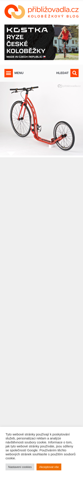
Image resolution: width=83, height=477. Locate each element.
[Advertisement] (41, 308)
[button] (8, 73)
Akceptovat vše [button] (49, 467)
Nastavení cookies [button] (20, 467)
